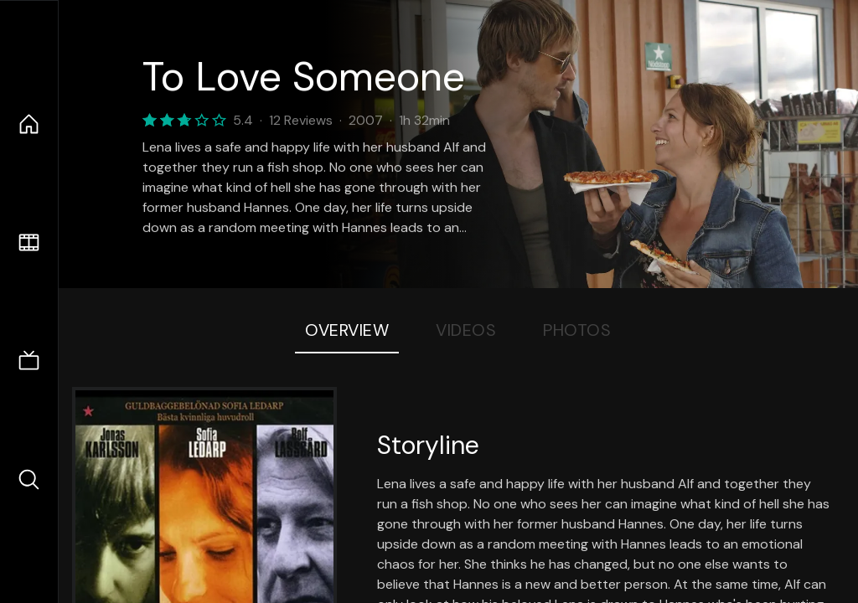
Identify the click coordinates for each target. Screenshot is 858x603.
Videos (466, 330)
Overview (347, 330)
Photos (577, 330)
